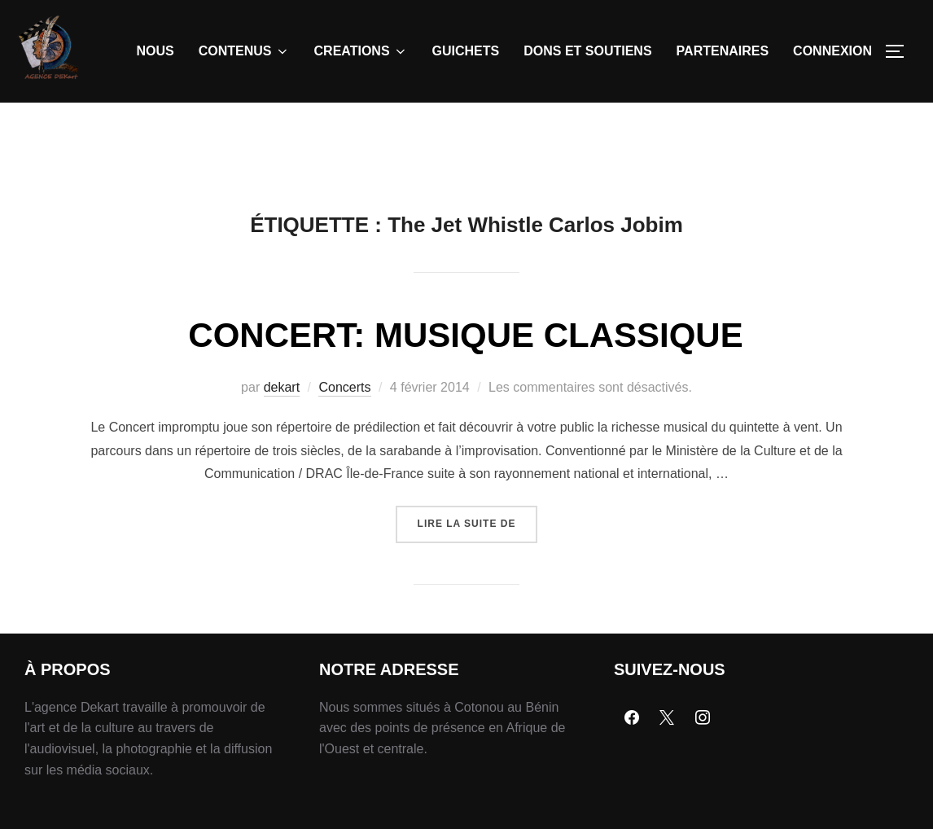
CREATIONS (361, 51)
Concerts (344, 425)
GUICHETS (466, 51)
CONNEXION (832, 51)
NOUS (155, 51)
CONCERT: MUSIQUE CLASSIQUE (465, 372)
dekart (282, 425)
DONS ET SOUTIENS (587, 51)
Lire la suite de (478, 555)
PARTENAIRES (723, 51)
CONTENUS (244, 51)
